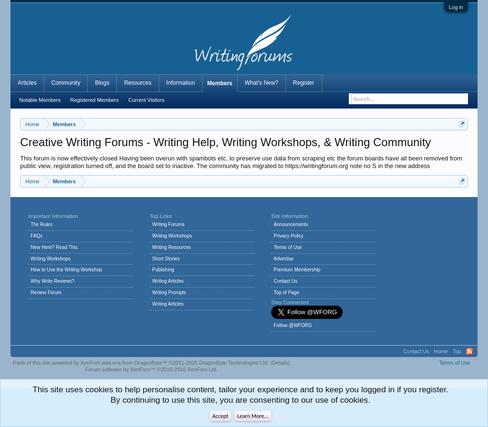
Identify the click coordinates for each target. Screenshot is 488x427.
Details (280, 363)
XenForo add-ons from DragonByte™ (124, 363)
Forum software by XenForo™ (151, 369)
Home (441, 351)
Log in (456, 7)
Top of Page (286, 292)
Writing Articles (167, 281)
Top (457, 351)
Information (180, 82)
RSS (469, 351)
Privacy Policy (288, 235)
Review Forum (45, 292)
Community (66, 82)
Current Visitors (146, 100)
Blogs (102, 82)
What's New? (261, 82)
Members (220, 83)
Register (304, 82)
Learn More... (253, 416)
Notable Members (40, 100)
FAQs (36, 235)
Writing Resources (171, 247)
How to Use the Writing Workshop (66, 269)
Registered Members (94, 100)
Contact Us (285, 281)
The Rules (41, 224)
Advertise (284, 258)
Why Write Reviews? (52, 281)
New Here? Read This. (54, 247)
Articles (27, 82)
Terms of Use (288, 247)
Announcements (291, 224)
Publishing (163, 269)
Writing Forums (168, 224)
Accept (220, 416)
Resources (137, 82)
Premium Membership (297, 269)
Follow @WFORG (293, 325)
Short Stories (166, 258)
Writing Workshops (50, 258)
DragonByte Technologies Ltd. (234, 363)
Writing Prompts (169, 292)
